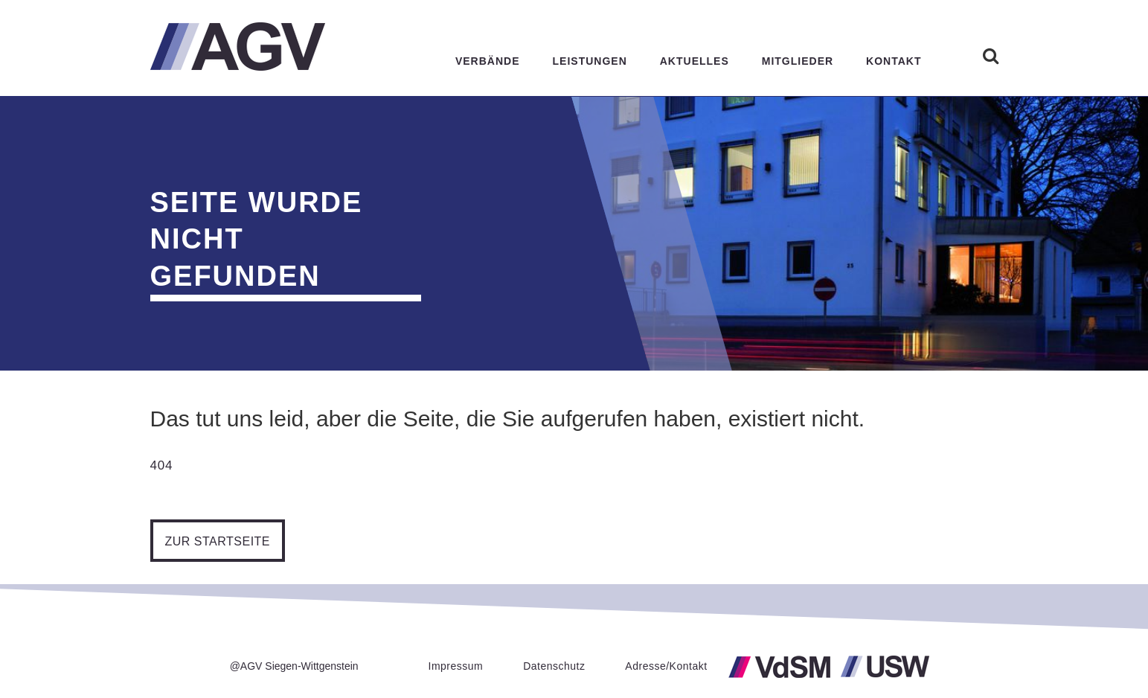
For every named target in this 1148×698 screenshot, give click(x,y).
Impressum (456, 666)
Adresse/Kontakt (666, 666)
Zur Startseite (225, 541)
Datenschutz (554, 666)
